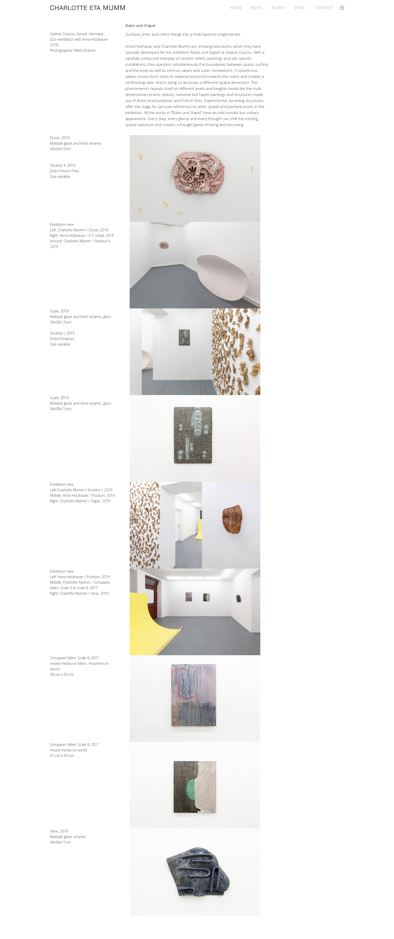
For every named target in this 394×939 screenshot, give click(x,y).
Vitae (300, 7)
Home (236, 7)
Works (278, 7)
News (257, 7)
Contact (323, 7)
